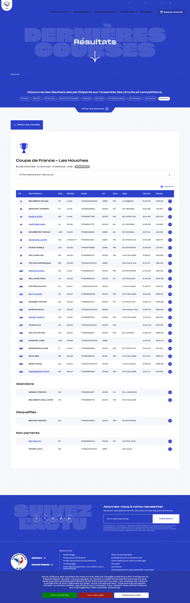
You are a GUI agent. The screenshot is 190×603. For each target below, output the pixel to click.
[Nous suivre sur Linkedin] (185, 3)
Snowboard (150, 111)
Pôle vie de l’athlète (121, 567)
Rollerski (86, 111)
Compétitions (81, 12)
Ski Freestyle (135, 111)
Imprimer (167, 199)
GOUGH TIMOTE (36, 330)
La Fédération (127, 12)
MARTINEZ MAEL (37, 237)
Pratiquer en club (59, 12)
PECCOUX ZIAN (36, 283)
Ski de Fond (50, 111)
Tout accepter (59, 595)
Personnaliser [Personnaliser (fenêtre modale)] (131, 595)
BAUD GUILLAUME (38, 252)
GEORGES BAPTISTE (39, 384)
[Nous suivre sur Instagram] (179, 3)
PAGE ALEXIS (35, 229)
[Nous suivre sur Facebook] (172, 3)
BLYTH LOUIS (35, 307)
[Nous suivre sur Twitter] (176, 3)
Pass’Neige (69, 567)
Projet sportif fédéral (74, 570)
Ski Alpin (25, 111)
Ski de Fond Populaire (69, 111)
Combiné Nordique (116, 111)
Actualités (145, 12)
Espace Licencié (171, 12)
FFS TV (166, 3)
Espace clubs (137, 3)
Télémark (164, 111)
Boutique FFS (153, 3)
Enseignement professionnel (126, 570)
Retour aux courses (27, 137)
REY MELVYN (35, 454)
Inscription (166, 531)
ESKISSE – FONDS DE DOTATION (114, 3)
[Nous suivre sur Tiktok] (182, 3)
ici (154, 543)
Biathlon (36, 111)
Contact (37, 571)
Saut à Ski (99, 111)
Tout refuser (95, 595)
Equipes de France (104, 12)
